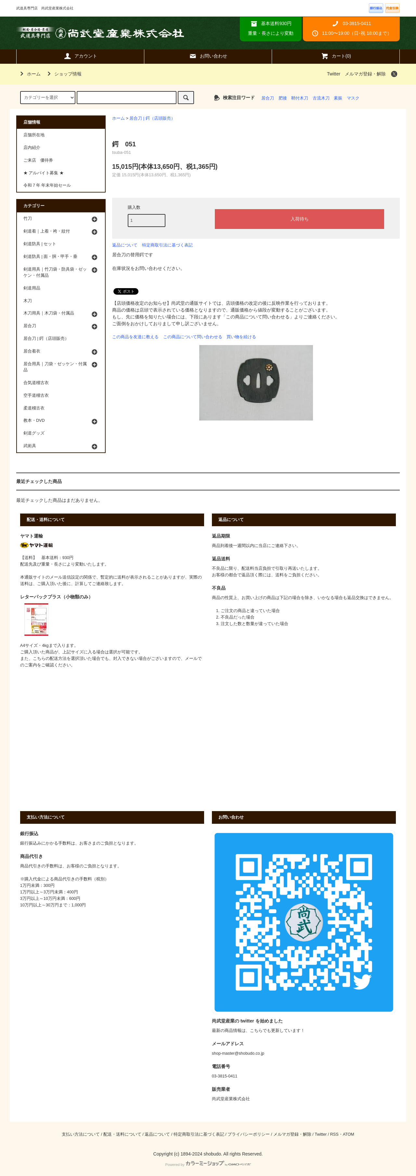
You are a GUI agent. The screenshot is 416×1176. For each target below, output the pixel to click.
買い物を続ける (241, 336)
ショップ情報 (63, 73)
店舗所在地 (34, 135)
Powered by (208, 1165)
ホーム (29, 73)
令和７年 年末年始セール (47, 185)
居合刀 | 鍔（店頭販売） (152, 118)
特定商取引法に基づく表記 (167, 245)
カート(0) (336, 56)
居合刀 (267, 98)
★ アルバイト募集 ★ (43, 173)
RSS (334, 1134)
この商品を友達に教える (135, 336)
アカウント (80, 56)
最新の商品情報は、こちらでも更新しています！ (258, 1030)
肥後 (283, 98)
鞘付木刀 (299, 98)
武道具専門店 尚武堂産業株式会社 (100, 33)
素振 (338, 98)
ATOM (348, 1134)
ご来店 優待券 (38, 160)
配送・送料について (122, 1134)
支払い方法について (81, 1134)
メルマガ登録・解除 (365, 73)
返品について (124, 245)
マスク (353, 98)
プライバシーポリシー (249, 1134)
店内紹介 (31, 147)
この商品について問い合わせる (192, 336)
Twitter (333, 73)
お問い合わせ (208, 56)
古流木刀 (321, 98)
